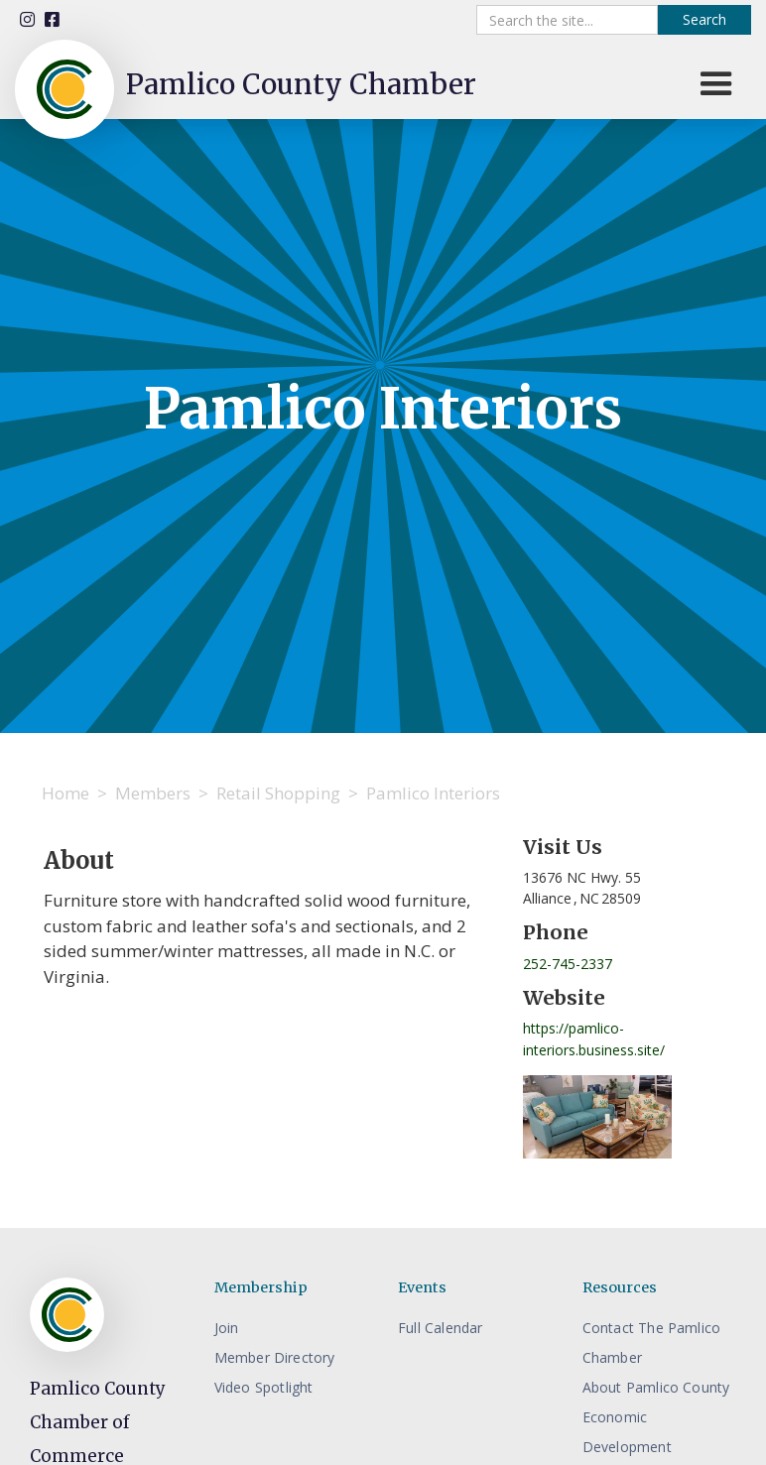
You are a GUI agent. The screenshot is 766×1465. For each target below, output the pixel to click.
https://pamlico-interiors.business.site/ (594, 1038)
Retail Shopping (278, 793)
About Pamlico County (656, 1387)
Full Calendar (440, 1327)
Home (65, 793)
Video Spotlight (264, 1387)
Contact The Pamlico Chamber (651, 1342)
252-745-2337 (567, 963)
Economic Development (627, 1431)
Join (226, 1327)
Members (153, 793)
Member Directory (274, 1357)
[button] (716, 84)
